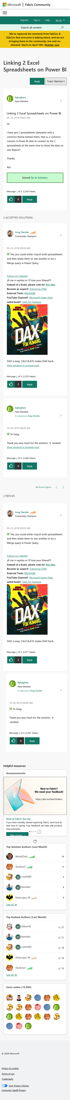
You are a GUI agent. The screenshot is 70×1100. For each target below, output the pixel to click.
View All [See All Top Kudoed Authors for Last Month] (11, 975)
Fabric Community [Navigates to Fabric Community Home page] (37, 5)
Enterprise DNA (38, 289)
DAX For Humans (31, 302)
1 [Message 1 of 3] (16, 191)
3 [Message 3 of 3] (16, 458)
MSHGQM (29, 293)
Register (24, 20)
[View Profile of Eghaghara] (20, 97)
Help (47, 20)
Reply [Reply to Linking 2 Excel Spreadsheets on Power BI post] (29, 199)
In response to (27, 415)
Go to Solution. (39, 177)
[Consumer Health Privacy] (35, 1090)
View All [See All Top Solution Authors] (11, 905)
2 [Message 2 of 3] (16, 376)
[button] (37, 81)
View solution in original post (23, 365)
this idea (50, 284)
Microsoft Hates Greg (41, 297)
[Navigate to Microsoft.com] (12, 5)
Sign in (37, 20)
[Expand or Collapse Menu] (5, 12)
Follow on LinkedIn (17, 276)
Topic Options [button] (55, 81)
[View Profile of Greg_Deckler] (22, 232)
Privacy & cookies (10, 1068)
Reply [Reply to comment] (29, 384)
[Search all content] (42, 27)
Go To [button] (59, 20)
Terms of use (8, 1073)
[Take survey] (17, 835)
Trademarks (7, 1078)
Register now (52, 45)
